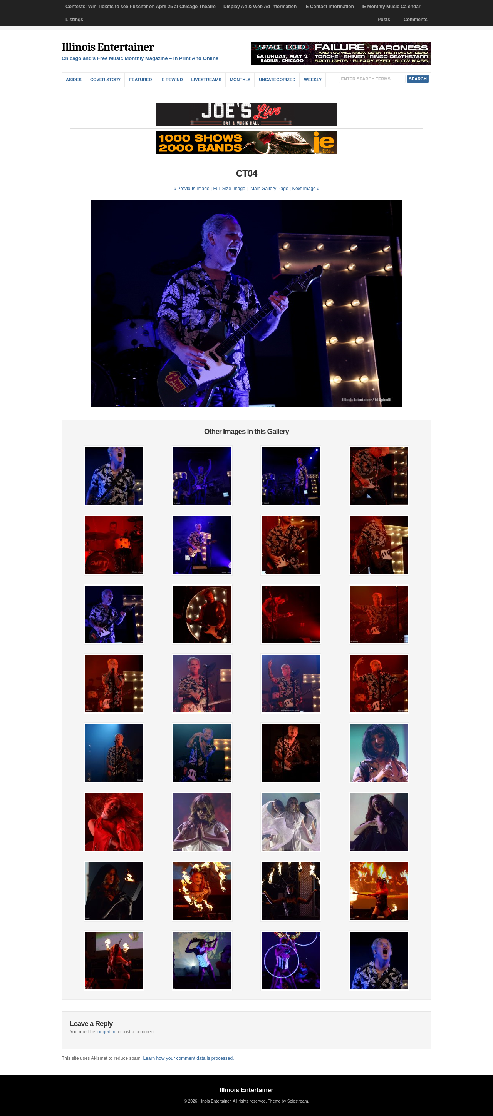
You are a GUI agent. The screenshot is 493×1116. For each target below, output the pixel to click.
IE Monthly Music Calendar (391, 6)
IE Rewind (172, 79)
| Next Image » (305, 188)
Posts (383, 19)
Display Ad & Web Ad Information (260, 6)
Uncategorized (277, 79)
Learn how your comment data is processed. (188, 1058)
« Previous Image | (193, 188)
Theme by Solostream (288, 1101)
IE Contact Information (329, 6)
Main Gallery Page (269, 188)
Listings (74, 19)
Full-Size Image (229, 188)
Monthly (240, 79)
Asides (74, 79)
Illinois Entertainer (108, 47)
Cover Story (105, 79)
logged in (106, 1031)
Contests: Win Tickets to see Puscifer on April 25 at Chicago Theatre (140, 6)
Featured (140, 79)
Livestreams (206, 79)
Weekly (313, 79)
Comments (416, 19)
